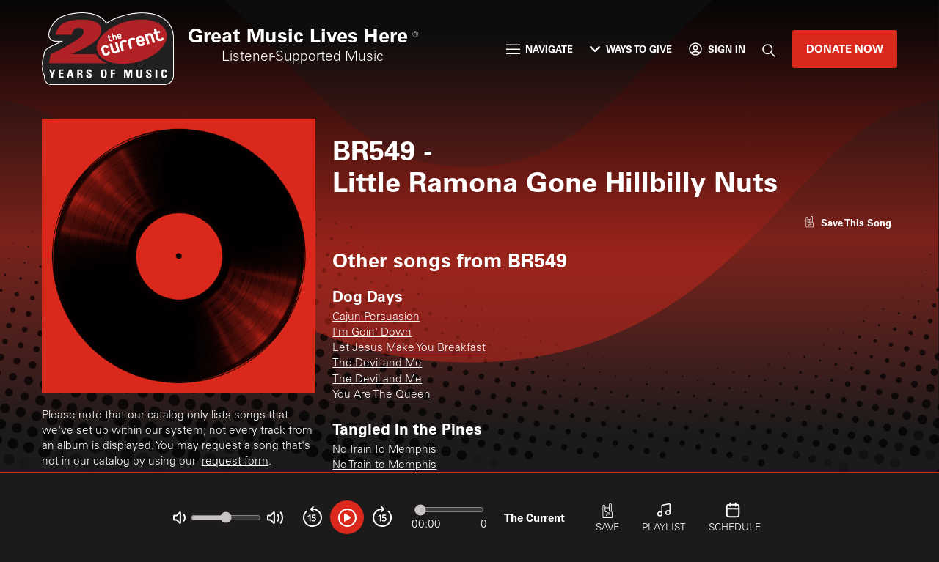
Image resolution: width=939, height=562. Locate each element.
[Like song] (847, 222)
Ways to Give (631, 48)
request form (235, 461)
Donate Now (844, 48)
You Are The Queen (381, 395)
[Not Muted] (179, 517)
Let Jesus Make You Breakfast (409, 348)
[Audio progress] (449, 510)
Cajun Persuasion (376, 317)
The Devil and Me (377, 363)
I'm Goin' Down (372, 333)
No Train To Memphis (384, 450)
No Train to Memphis (384, 465)
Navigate (540, 48)
